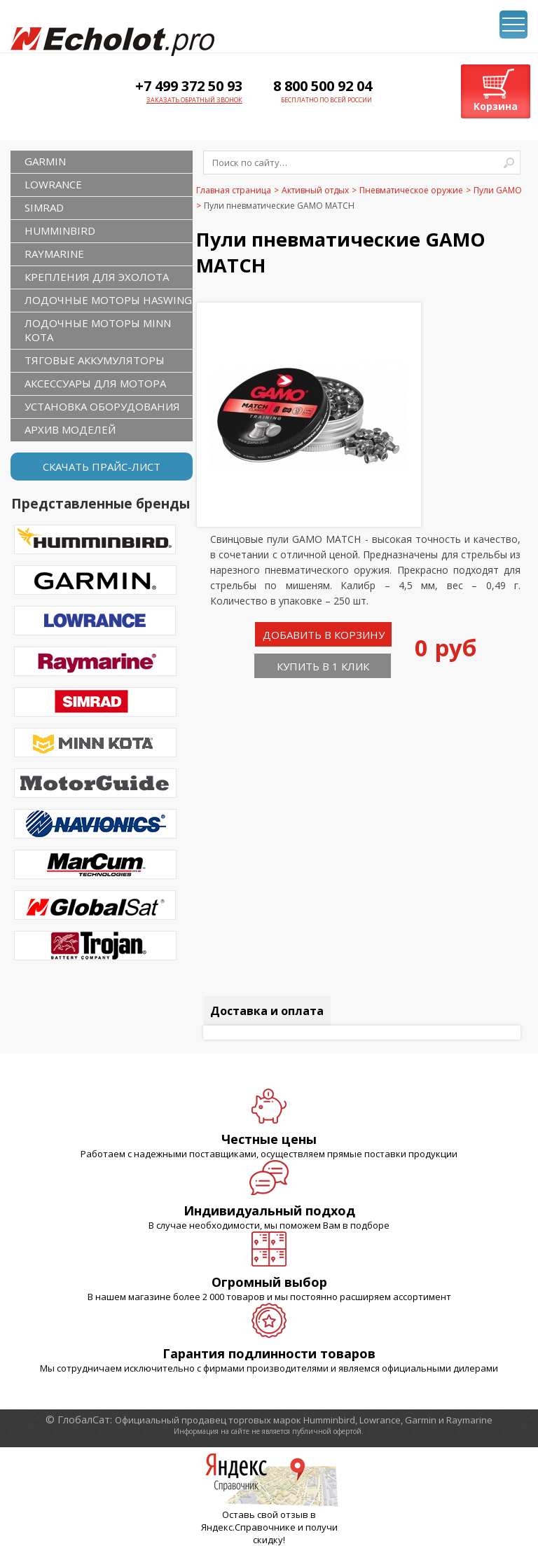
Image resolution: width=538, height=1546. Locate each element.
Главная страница (233, 190)
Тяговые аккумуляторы (95, 360)
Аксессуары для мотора (95, 383)
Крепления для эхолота (97, 277)
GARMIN (45, 161)
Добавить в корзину (324, 635)
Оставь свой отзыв (265, 1514)
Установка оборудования (102, 406)
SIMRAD (44, 207)
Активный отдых (315, 190)
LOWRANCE (53, 184)
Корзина (496, 106)
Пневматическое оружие (411, 190)
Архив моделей (70, 429)
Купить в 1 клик (323, 666)
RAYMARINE (54, 254)
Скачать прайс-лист (101, 467)
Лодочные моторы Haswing (108, 300)
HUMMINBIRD (60, 230)
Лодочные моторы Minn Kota (98, 330)
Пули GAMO (498, 190)
